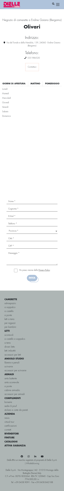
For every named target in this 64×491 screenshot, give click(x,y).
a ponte (8, 315)
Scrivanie (8, 366)
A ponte (8, 386)
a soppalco (9, 307)
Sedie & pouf (10, 406)
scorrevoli (8, 335)
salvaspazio (10, 303)
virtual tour (9, 422)
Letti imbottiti (10, 351)
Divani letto (9, 347)
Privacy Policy (44, 270)
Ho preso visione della (34, 270)
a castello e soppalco (14, 339)
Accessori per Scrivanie (15, 370)
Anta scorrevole (11, 382)
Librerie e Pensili (12, 362)
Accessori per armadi (14, 394)
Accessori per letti (12, 355)
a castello (9, 311)
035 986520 (34, 58)
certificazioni (10, 426)
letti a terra (9, 319)
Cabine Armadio (12, 390)
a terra (7, 343)
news (6, 418)
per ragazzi (10, 323)
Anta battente (10, 378)
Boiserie (8, 402)
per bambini (10, 327)
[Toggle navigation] (58, 4)
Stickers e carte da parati (16, 410)
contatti (7, 430)
